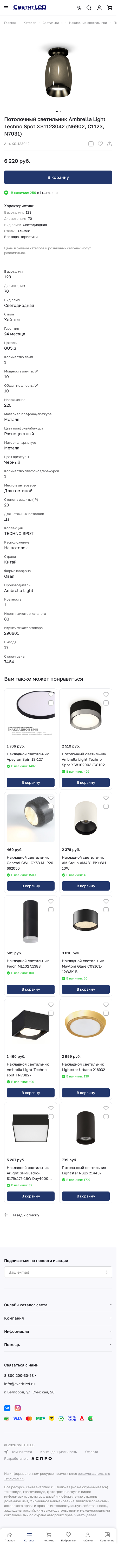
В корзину (58, 177)
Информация (16, 1331)
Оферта (91, 1452)
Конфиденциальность (58, 1452)
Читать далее (85, 1515)
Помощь (12, 1344)
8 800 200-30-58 (19, 1375)
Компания (14, 1318)
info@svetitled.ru (19, 1383)
